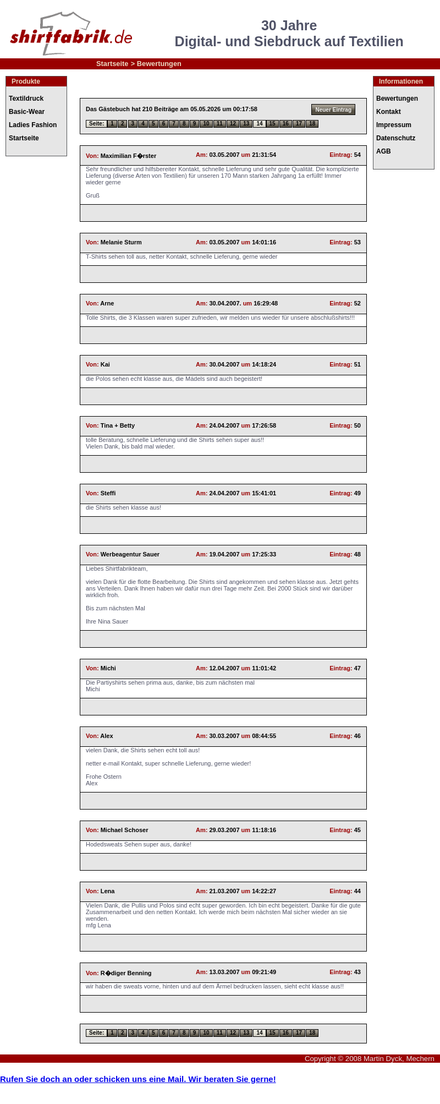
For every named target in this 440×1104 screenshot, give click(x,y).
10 (206, 124)
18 (312, 124)
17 (299, 124)
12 (233, 124)
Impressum (393, 125)
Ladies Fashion (33, 125)
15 (273, 124)
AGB (383, 151)
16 (286, 124)
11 (220, 124)
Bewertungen (397, 98)
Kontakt (388, 112)
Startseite (112, 63)
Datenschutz (395, 138)
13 (246, 124)
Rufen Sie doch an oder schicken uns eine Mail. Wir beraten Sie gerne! (138, 1079)
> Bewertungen (156, 63)
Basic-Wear (27, 112)
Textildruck (26, 98)
